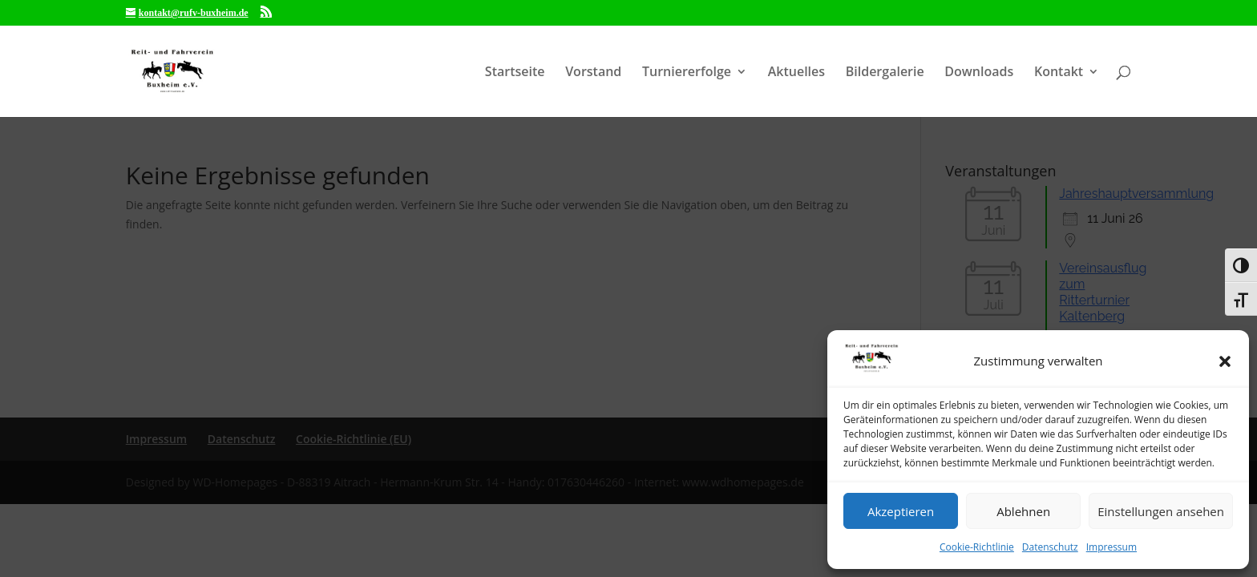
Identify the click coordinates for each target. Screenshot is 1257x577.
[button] (1225, 361)
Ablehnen (1023, 511)
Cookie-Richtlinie (977, 547)
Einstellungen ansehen (1160, 511)
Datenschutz (1050, 547)
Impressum (1111, 547)
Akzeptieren (900, 511)
